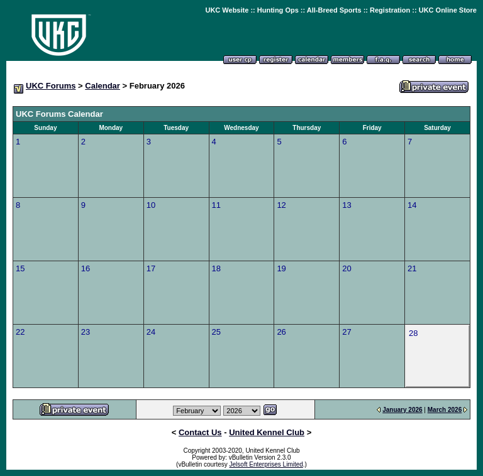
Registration (390, 10)
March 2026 (445, 409)
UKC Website (226, 10)
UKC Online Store (448, 10)
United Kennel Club (266, 432)
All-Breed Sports (334, 10)
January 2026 (402, 409)
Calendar (102, 85)
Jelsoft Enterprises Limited (266, 464)
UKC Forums (50, 85)
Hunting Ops (278, 10)
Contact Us (200, 432)
